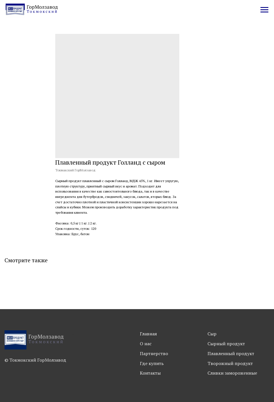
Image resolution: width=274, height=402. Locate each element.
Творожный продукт (230, 363)
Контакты (150, 373)
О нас (146, 343)
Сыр (211, 334)
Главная (148, 334)
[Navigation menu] (264, 10)
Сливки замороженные (232, 373)
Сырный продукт (226, 343)
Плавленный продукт (230, 353)
